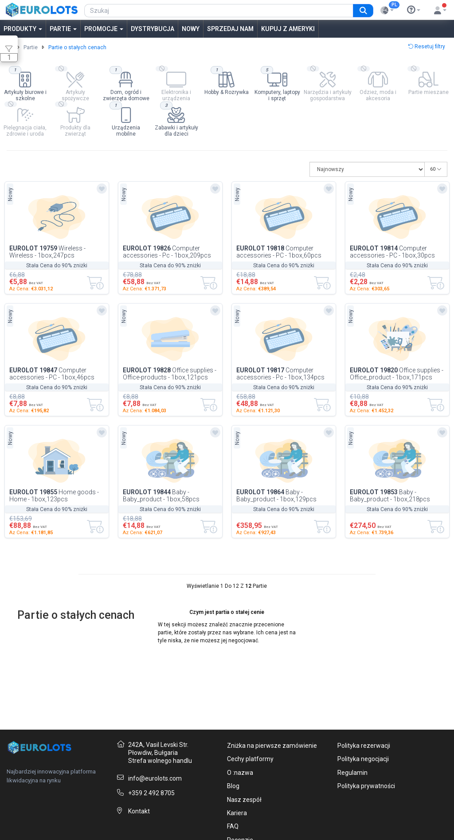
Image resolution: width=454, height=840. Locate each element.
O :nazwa (240, 772)
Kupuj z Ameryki (288, 28)
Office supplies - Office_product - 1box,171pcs (396, 374)
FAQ (233, 826)
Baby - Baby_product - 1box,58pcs (161, 495)
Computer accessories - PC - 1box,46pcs (51, 374)
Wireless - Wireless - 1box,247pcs (47, 252)
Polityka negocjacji (363, 758)
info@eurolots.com (155, 778)
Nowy (191, 28)
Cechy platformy (250, 758)
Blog (233, 785)
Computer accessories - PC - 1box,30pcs (392, 252)
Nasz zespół (244, 799)
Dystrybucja (152, 28)
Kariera (237, 813)
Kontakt (139, 811)
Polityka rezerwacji (363, 745)
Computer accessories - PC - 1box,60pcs (278, 252)
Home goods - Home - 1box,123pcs (54, 495)
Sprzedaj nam (230, 28)
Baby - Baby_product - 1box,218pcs (390, 495)
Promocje (103, 28)
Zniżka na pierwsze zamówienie (272, 745)
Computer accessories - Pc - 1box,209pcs (167, 252)
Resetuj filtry (426, 46)
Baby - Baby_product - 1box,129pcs (276, 495)
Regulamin (352, 772)
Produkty (23, 28)
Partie (63, 28)
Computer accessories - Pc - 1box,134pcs (280, 374)
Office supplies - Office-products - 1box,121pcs (169, 374)
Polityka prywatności (366, 785)
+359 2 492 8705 (151, 793)
